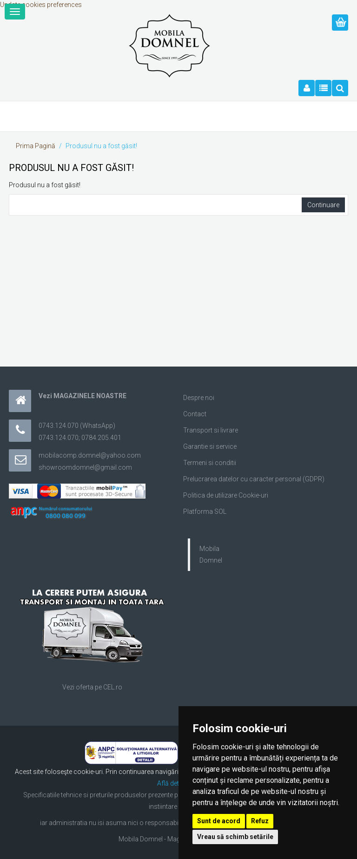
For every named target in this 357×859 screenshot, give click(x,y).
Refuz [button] (260, 821)
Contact (194, 414)
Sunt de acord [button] (218, 821)
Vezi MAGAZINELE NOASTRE (82, 396)
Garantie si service (210, 446)
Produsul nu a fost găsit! (101, 146)
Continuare (323, 205)
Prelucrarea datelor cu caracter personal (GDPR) (253, 479)
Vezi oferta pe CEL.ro (92, 687)
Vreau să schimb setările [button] (235, 836)
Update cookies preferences (41, 4)
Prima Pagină (35, 146)
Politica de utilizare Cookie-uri (225, 495)
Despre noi (198, 397)
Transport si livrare (210, 430)
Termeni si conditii (209, 462)
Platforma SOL (204, 511)
